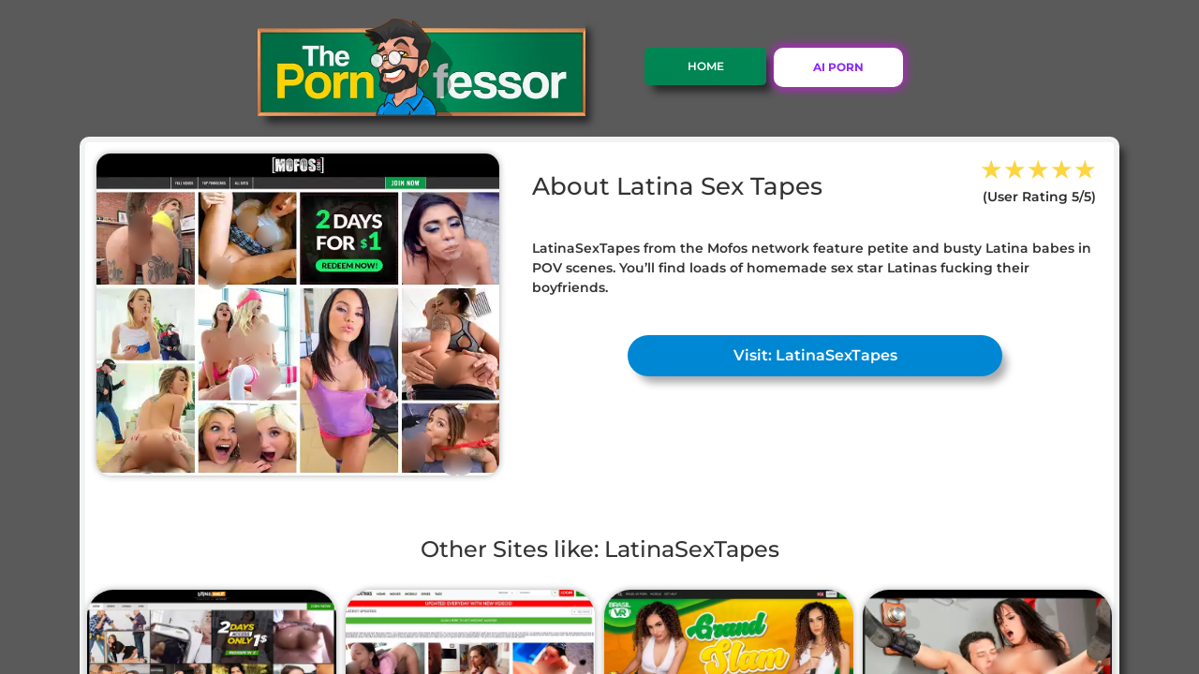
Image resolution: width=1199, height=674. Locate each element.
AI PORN (838, 67)
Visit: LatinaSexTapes (815, 355)
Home (706, 66)
